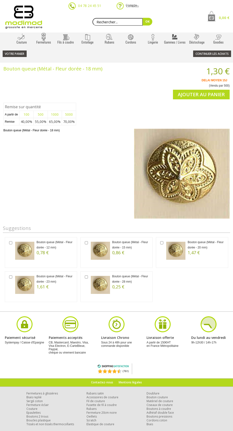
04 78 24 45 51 (89, 5)
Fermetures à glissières (42, 393)
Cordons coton (157, 420)
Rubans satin (95, 393)
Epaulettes (33, 413)
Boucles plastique (38, 420)
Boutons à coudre (159, 409)
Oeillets (91, 416)
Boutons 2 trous (37, 416)
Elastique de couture (100, 424)
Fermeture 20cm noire (101, 413)
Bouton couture (157, 397)
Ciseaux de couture (160, 405)
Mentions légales (130, 382)
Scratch (91, 420)
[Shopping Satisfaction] (113, 367)
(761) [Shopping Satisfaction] (126, 371)
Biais (150, 424)
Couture (31, 409)
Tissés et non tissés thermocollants (50, 424)
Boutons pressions (159, 416)
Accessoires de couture (102, 397)
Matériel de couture (160, 401)
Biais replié (34, 397)
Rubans (91, 409)
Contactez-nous (102, 382)
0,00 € (224, 17)
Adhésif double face (160, 413)
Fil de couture (95, 401)
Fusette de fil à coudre (101, 405)
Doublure (153, 393)
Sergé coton (34, 401)
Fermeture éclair (37, 405)
